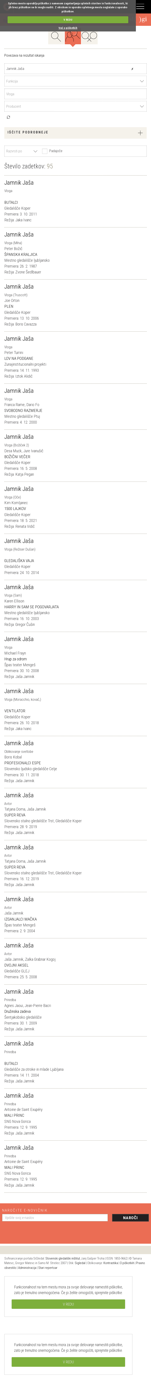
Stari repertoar (47, 1268)
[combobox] (75, 81)
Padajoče (51, 151)
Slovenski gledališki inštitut (62, 1258)
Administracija (27, 1268)
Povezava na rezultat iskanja (24, 55)
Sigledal (80, 1263)
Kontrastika (110, 1263)
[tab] (75, 133)
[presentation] (35, 1230)
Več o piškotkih (68, 28)
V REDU (68, 19)
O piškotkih (127, 1263)
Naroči (130, 1217)
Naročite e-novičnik (25, 1210)
